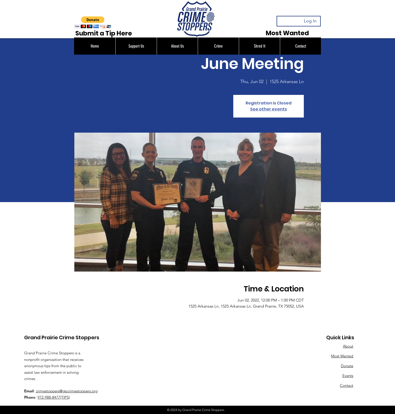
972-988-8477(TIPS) (54, 397)
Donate (347, 365)
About (348, 346)
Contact (346, 385)
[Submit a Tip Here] (103, 33)
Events (347, 375)
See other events (268, 109)
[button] (136, 46)
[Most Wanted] (287, 33)
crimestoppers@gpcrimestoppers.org (66, 391)
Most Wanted (342, 356)
